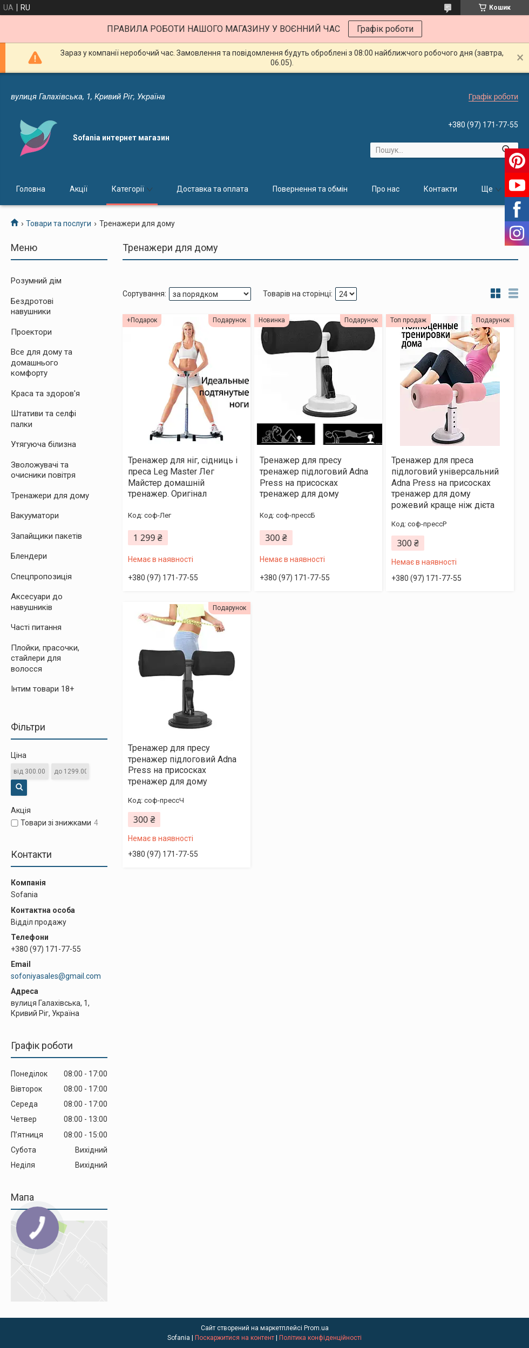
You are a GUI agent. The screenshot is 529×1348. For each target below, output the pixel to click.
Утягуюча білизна (43, 444)
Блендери (29, 556)
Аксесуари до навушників (37, 602)
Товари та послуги (58, 223)
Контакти (440, 189)
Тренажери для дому (50, 495)
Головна (30, 189)
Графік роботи (385, 29)
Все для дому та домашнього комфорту (41, 362)
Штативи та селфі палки (43, 419)
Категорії (128, 189)
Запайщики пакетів (46, 536)
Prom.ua (316, 1328)
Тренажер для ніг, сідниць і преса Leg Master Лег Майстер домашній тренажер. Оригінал (183, 477)
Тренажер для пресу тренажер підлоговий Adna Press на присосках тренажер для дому (314, 477)
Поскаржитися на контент (234, 1338)
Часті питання (36, 627)
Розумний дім (36, 281)
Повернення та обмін (310, 189)
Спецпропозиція (41, 576)
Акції (78, 189)
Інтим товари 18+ (42, 689)
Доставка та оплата (212, 189)
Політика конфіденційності (320, 1338)
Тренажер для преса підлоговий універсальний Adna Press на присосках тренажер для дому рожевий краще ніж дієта (445, 482)
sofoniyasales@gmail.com (56, 976)
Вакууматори (35, 515)
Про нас (385, 189)
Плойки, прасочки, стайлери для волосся (45, 658)
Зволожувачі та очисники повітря (43, 470)
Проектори (31, 332)
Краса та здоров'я (45, 393)
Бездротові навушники (32, 306)
